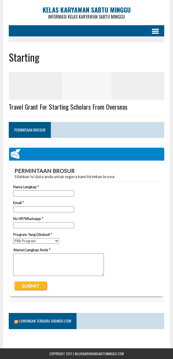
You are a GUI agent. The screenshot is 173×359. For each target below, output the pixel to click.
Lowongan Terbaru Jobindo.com (45, 321)
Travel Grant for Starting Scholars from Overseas (68, 107)
